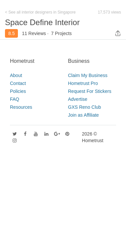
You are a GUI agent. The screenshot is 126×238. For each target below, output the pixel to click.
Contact (18, 83)
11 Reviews (34, 33)
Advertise (77, 99)
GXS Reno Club (84, 107)
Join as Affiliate (83, 115)
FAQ (14, 99)
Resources (21, 107)
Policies (18, 91)
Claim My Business (87, 75)
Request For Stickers (89, 91)
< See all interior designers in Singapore (40, 12)
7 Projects (61, 33)
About (16, 75)
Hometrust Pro (83, 83)
